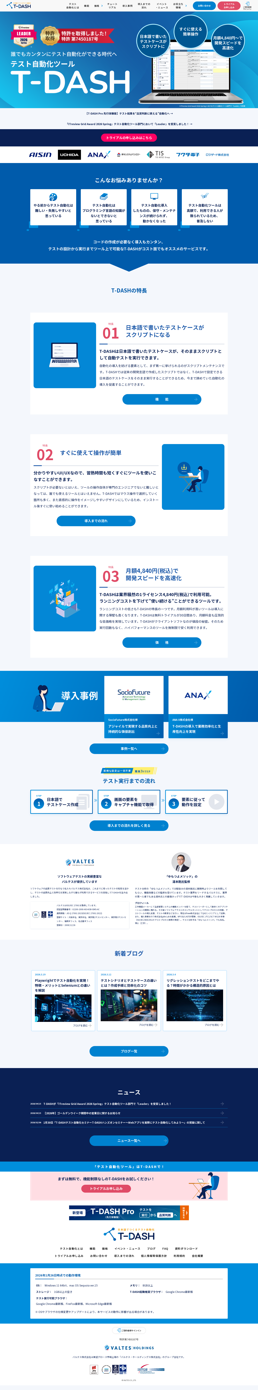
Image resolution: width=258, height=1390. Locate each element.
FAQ (165, 1248)
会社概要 (197, 1256)
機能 (86, 5)
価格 (96, 5)
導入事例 (127, 5)
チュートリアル (112, 5)
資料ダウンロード (186, 1248)
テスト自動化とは (72, 5)
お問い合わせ (99, 1256)
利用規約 (179, 1256)
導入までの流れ (144, 5)
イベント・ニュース (161, 5)
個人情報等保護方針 (154, 1256)
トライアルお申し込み (106, 1188)
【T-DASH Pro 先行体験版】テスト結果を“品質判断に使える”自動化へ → (129, 113)
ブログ (151, 1248)
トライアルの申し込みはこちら (129, 137)
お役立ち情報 (178, 5)
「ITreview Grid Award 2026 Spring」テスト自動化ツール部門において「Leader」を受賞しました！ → (129, 124)
